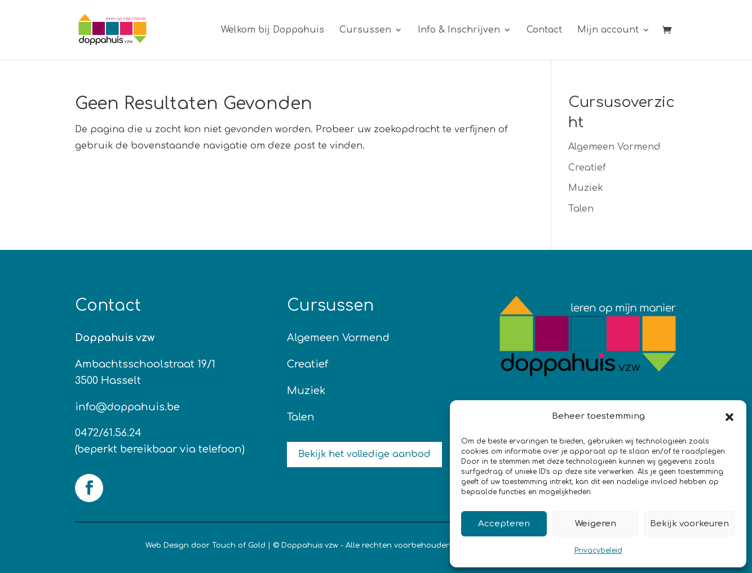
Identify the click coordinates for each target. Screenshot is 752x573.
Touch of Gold (239, 545)
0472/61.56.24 (108, 432)
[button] (729, 417)
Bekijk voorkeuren (689, 524)
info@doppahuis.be (127, 407)
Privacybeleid (598, 550)
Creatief (587, 168)
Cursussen (365, 30)
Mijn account (608, 30)
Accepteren (504, 524)
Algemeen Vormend (614, 147)
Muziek (585, 188)
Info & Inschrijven (459, 30)
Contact (544, 30)
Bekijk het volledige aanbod (364, 454)
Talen (581, 209)
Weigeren (595, 524)
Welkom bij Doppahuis (272, 30)
